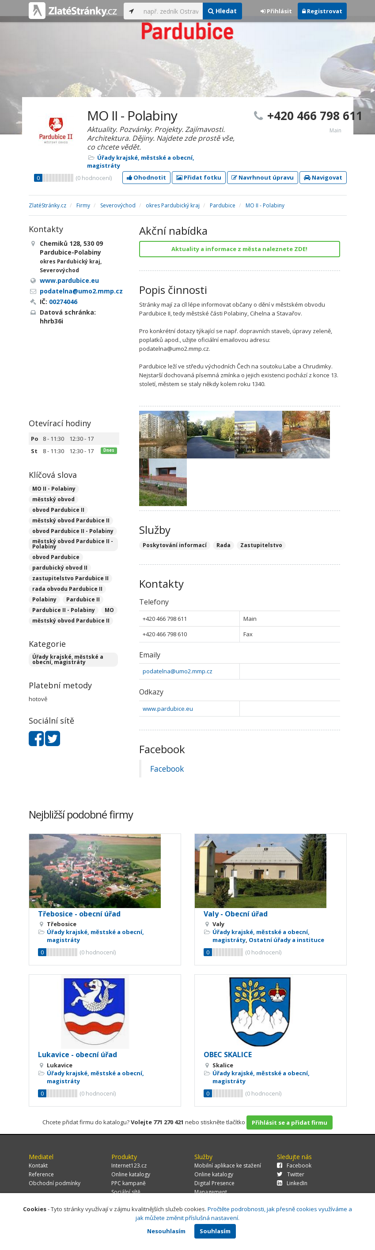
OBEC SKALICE (228, 1054)
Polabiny (44, 599)
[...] (171, 11)
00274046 (63, 301)
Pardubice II (83, 599)
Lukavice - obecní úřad (77, 1054)
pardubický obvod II (59, 567)
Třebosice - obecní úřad (79, 914)
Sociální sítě (125, 1192)
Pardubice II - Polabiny (63, 610)
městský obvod (53, 499)
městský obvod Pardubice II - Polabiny (72, 543)
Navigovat (323, 177)
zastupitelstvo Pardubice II (70, 578)
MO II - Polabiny (54, 488)
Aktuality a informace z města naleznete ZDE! (239, 249)
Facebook (167, 768)
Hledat (222, 11)
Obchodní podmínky (54, 1183)
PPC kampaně (128, 1183)
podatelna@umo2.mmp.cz (177, 671)
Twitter (290, 1174)
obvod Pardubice (56, 557)
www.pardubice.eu (168, 709)
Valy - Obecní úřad (236, 914)
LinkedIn (292, 1183)
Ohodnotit (146, 177)
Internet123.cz (129, 1165)
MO (109, 610)
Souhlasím (215, 1231)
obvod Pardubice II (58, 510)
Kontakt (38, 1165)
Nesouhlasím (166, 1231)
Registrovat (322, 11)
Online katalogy (130, 1174)
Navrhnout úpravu (262, 177)
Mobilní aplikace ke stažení (227, 1165)
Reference (41, 1174)
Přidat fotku (198, 177)
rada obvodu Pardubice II (67, 589)
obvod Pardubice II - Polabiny (73, 531)
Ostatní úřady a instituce (286, 940)
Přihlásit (276, 11)
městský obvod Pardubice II (71, 520)
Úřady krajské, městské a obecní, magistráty (67, 659)
